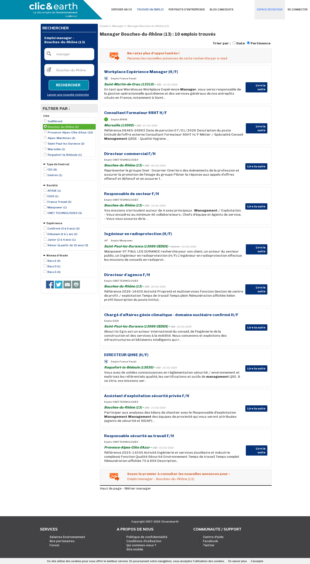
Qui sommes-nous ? (141, 545)
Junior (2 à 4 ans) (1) (61, 239)
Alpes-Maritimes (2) (61, 138)
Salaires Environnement (67, 537)
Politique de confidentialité (146, 537)
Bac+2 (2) (54, 260)
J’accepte (256, 561)
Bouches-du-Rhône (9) (63, 127)
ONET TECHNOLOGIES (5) (64, 213)
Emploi (104, 26)
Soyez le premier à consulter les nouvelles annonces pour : (178, 474)
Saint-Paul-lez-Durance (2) (66, 143)
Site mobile (134, 549)
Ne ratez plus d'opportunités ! (153, 53)
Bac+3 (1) (54, 266)
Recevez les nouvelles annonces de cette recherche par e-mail (177, 58)
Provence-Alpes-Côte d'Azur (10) (70, 132)
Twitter (209, 545)
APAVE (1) (54, 190)
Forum (54, 545)
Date (240, 43)
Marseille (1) (56, 149)
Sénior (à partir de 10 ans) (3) (67, 245)
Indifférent (55, 121)
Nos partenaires (62, 541)
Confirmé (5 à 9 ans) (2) (63, 228)
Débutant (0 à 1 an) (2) (62, 234)
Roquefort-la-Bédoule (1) (65, 154)
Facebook (210, 541)
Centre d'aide (213, 537)
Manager (118, 26)
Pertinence (261, 43)
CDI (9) (52, 169)
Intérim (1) (54, 175)
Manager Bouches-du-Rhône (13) (148, 26)
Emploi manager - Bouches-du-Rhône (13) (160, 479)
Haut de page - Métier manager (125, 488)
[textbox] (69, 54)
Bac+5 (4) (54, 272)
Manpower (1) (57, 207)
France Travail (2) (59, 202)
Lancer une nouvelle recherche (68, 94)
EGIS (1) (53, 196)
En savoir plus (237, 561)
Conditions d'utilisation (143, 541)
